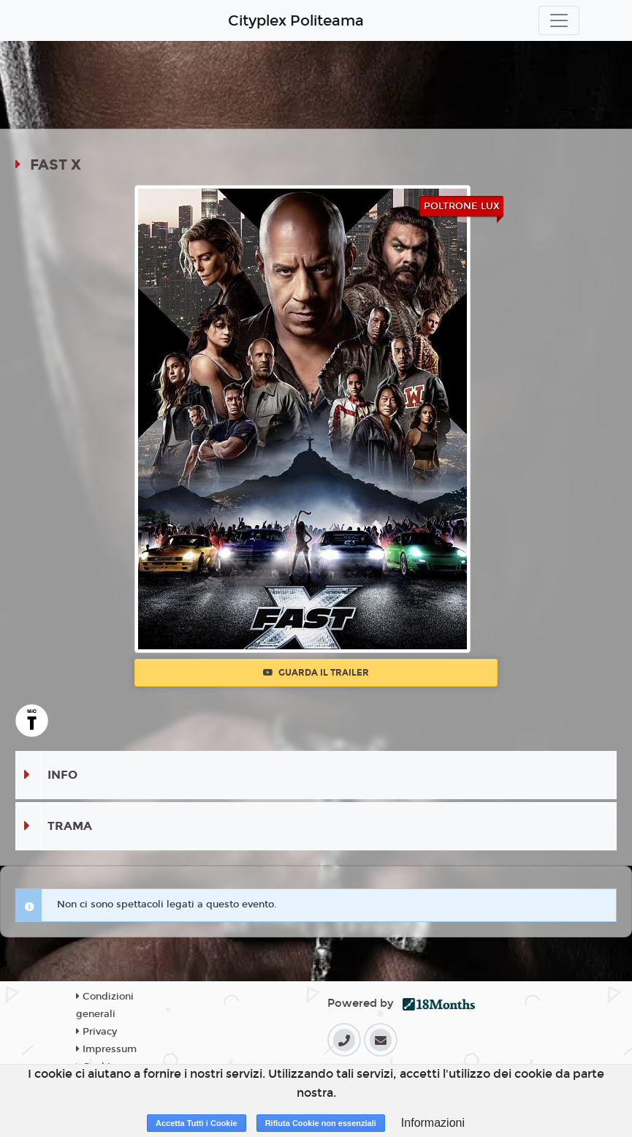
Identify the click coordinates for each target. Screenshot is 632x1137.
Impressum (106, 1049)
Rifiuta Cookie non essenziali (320, 1123)
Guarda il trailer (316, 673)
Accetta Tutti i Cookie (196, 1123)
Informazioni (433, 1123)
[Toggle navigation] (558, 20)
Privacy (96, 1032)
